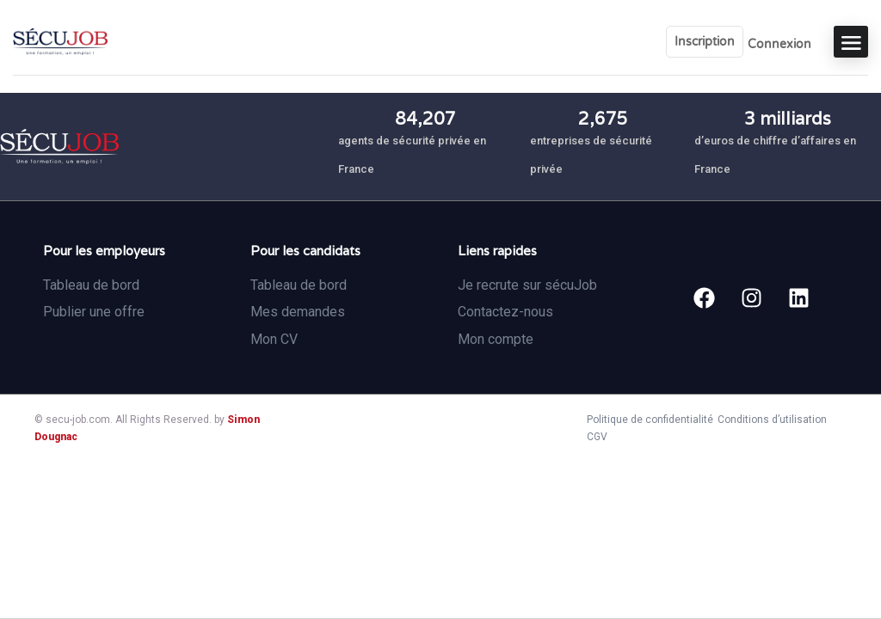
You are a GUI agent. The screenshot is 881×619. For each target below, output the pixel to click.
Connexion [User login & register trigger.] (779, 44)
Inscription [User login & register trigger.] (705, 41)
